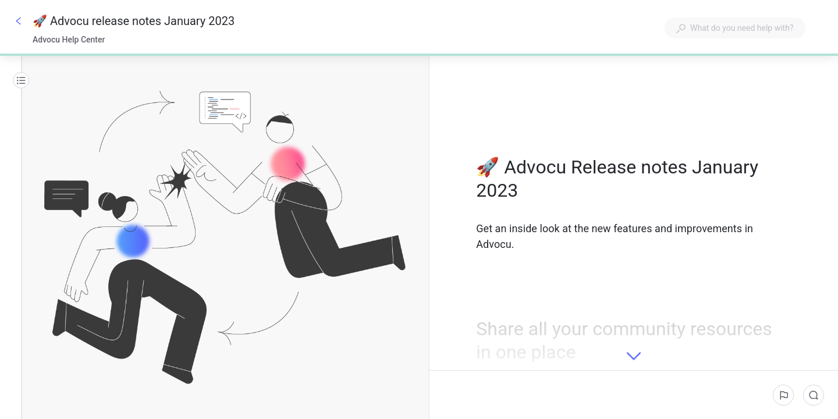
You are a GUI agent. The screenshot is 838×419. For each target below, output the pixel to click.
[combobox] (735, 27)
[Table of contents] (21, 80)
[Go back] (19, 21)
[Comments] (813, 395)
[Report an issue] (783, 395)
